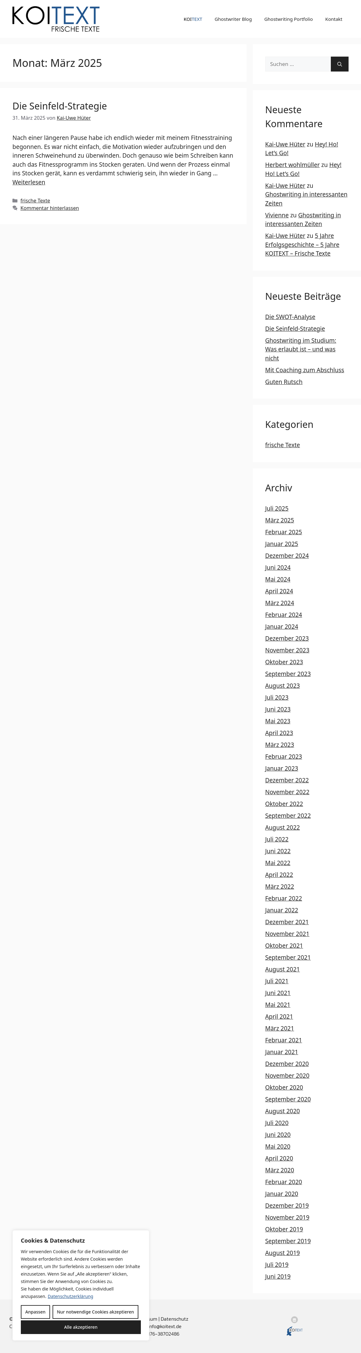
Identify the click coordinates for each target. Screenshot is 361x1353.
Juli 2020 (277, 1123)
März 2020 (279, 1170)
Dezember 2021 (287, 922)
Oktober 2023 (284, 662)
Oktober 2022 (284, 804)
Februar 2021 (283, 1040)
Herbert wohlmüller (292, 165)
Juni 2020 (278, 1135)
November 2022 (287, 792)
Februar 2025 (283, 532)
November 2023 (287, 650)
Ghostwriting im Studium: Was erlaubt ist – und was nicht (300, 349)
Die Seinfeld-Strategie (59, 106)
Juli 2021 (277, 981)
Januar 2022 (281, 910)
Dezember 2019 (287, 1206)
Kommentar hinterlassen (50, 208)
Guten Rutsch (284, 382)
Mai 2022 (277, 863)
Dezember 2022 (287, 780)
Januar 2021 (281, 1052)
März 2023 (279, 745)
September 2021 (288, 957)
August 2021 (282, 969)
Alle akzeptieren (80, 1327)
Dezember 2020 (287, 1064)
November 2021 (287, 934)
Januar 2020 (281, 1194)
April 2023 (279, 733)
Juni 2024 (278, 567)
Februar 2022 (283, 898)
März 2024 (279, 603)
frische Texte (35, 200)
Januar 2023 (281, 768)
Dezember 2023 (287, 638)
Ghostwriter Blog (233, 19)
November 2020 (287, 1076)
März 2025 (279, 520)
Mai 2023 (277, 721)
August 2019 (282, 1253)
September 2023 (288, 674)
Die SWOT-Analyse (290, 317)
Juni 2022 (278, 851)
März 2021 (279, 1028)
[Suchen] (340, 64)
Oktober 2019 (284, 1229)
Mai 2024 (277, 579)
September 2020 (288, 1099)
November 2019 (287, 1217)
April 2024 (279, 591)
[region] (80, 1285)
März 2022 (279, 887)
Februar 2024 (283, 615)
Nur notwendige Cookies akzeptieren (95, 1312)
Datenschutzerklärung (70, 1296)
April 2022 (279, 875)
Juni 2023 (278, 709)
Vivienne (277, 215)
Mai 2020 (277, 1146)
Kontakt (333, 19)
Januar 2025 (281, 544)
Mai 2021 (277, 1005)
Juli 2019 (277, 1265)
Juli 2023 (277, 697)
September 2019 (288, 1241)
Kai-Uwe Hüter (285, 144)
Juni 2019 (278, 1276)
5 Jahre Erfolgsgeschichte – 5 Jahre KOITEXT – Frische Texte (302, 244)
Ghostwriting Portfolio (288, 19)
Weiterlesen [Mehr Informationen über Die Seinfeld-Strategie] (28, 182)
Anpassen (35, 1312)
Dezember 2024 (287, 556)
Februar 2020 (283, 1182)
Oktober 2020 (284, 1087)
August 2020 (282, 1111)
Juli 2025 (277, 508)
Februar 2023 (283, 757)
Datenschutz (174, 1319)
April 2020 (279, 1158)
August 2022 (282, 827)
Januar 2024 (281, 627)
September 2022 (288, 816)
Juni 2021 (278, 993)
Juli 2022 (277, 839)
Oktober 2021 (284, 946)
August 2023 (282, 686)
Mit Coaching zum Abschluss (304, 370)
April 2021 (279, 1016)
